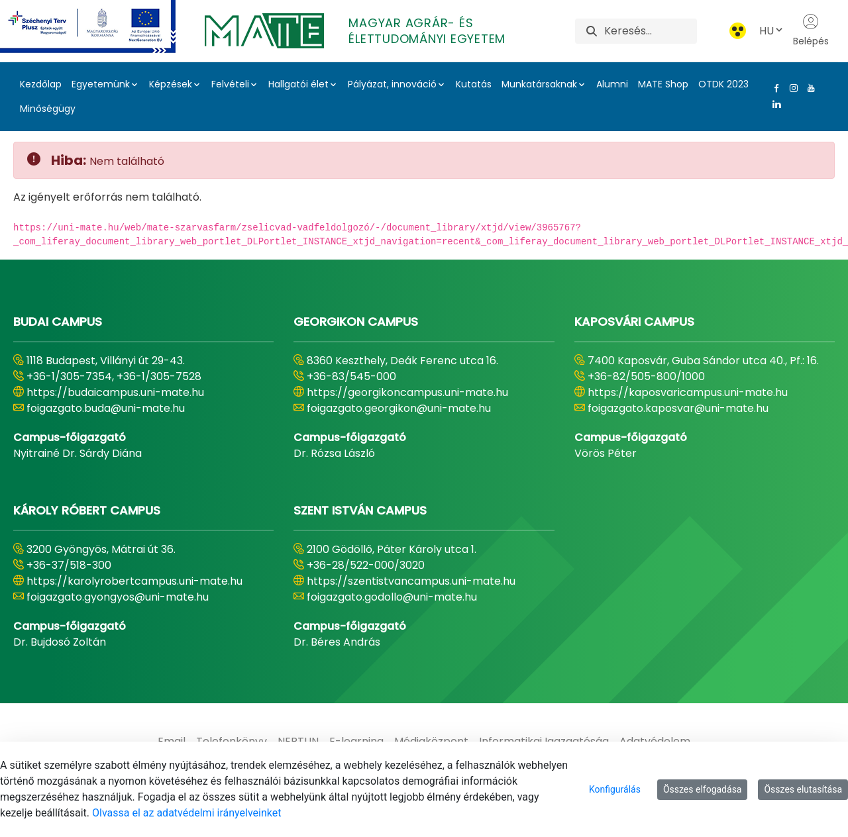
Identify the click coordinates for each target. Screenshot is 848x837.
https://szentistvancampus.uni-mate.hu (411, 581)
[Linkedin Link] (774, 104)
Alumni (612, 84)
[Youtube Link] (808, 88)
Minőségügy (48, 108)
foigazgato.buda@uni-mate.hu (105, 408)
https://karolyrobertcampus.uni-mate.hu (134, 581)
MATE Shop (663, 84)
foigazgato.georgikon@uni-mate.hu (399, 408)
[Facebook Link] (774, 88)
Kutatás (474, 84)
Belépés (811, 30)
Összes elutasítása (803, 789)
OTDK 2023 (723, 84)
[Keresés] (650, 31)
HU (771, 30)
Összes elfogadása (702, 789)
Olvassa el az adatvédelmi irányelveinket (186, 813)
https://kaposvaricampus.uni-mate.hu (688, 392)
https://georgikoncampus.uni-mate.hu (407, 392)
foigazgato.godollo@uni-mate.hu (392, 597)
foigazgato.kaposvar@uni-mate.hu (678, 408)
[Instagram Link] (791, 88)
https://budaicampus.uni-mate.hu (115, 392)
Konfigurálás (615, 789)
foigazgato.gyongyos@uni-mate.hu (117, 597)
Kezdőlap (41, 84)
